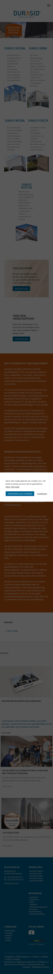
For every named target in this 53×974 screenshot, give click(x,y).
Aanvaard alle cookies (20, 494)
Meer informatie (12, 487)
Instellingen (42, 494)
